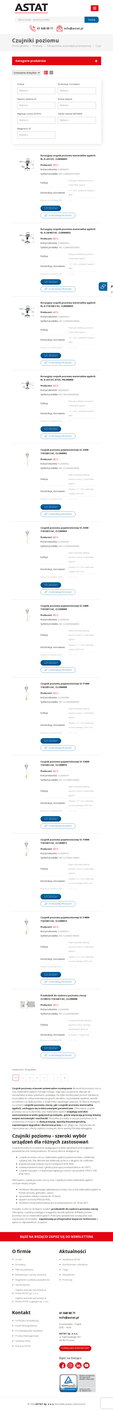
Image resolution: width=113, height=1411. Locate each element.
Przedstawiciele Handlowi (29, 1330)
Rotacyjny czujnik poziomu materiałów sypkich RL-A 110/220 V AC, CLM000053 (68, 304)
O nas (19, 1259)
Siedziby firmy (23, 1341)
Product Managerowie (27, 1336)
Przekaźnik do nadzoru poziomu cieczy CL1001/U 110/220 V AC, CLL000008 (63, 997)
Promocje (68, 1279)
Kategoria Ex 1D (24, 128)
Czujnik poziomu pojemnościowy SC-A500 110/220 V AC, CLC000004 (64, 529)
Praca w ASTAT (23, 1346)
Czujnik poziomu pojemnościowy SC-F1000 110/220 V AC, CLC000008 (65, 685)
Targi (65, 1269)
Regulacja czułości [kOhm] (29, 114)
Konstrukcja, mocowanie (69, 84)
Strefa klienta (23, 1284)
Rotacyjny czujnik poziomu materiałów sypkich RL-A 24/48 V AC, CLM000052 (68, 231)
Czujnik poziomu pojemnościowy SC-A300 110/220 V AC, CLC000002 (64, 451)
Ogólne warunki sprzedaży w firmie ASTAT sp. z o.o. (31, 1291)
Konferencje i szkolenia (75, 1264)
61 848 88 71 (69, 1313)
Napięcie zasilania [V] (26, 99)
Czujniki (100, 46)
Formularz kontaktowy (27, 1320)
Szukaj (91, 19)
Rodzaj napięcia (65, 99)
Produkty (38, 46)
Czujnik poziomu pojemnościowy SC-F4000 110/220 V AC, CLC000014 (65, 919)
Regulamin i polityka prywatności (33, 1279)
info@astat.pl (70, 1317)
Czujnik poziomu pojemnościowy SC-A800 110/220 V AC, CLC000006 (64, 607)
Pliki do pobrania (25, 1269)
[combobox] (36, 90)
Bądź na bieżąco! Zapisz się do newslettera (56, 1237)
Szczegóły (51, 208)
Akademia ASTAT (72, 1259)
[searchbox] (36, 90)
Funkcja (20, 84)
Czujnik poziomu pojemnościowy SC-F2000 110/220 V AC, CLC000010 (65, 763)
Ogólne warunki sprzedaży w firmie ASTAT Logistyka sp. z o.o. (32, 1300)
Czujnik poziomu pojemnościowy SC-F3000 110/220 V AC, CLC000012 (65, 841)
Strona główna (20, 46)
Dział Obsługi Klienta (26, 1325)
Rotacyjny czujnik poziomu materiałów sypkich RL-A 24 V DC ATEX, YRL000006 (68, 378)
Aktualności (69, 1274)
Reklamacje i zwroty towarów (31, 1274)
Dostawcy (21, 1264)
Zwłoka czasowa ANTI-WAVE (70, 114)
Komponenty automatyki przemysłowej (69, 46)
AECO (55, 165)
